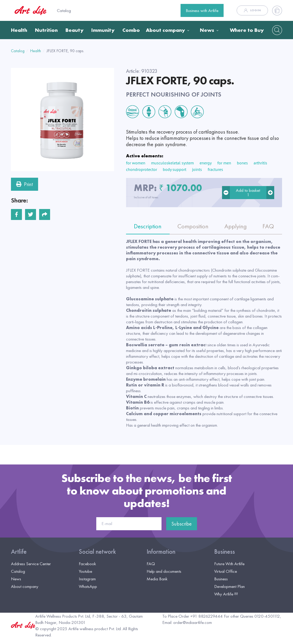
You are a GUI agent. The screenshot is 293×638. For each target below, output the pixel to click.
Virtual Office (225, 571)
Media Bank (157, 579)
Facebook (87, 564)
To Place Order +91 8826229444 (192, 616)
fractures (215, 169)
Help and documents (164, 571)
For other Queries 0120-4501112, (252, 616)
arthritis (260, 162)
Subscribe (181, 523)
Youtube (85, 571)
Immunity (103, 30)
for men (224, 162)
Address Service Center (31, 564)
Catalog (64, 10)
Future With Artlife (229, 564)
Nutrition (46, 30)
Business (224, 551)
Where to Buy (247, 30)
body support (174, 169)
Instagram (87, 579)
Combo (131, 30)
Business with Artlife (202, 10)
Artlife (19, 551)
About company (165, 30)
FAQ (151, 564)
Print (24, 184)
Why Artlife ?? (226, 594)
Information (161, 551)
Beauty (74, 30)
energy (206, 162)
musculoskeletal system (172, 162)
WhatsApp (88, 586)
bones (242, 162)
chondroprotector (141, 169)
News (207, 30)
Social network (97, 551)
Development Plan (229, 586)
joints (197, 169)
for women (135, 162)
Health (19, 30)
